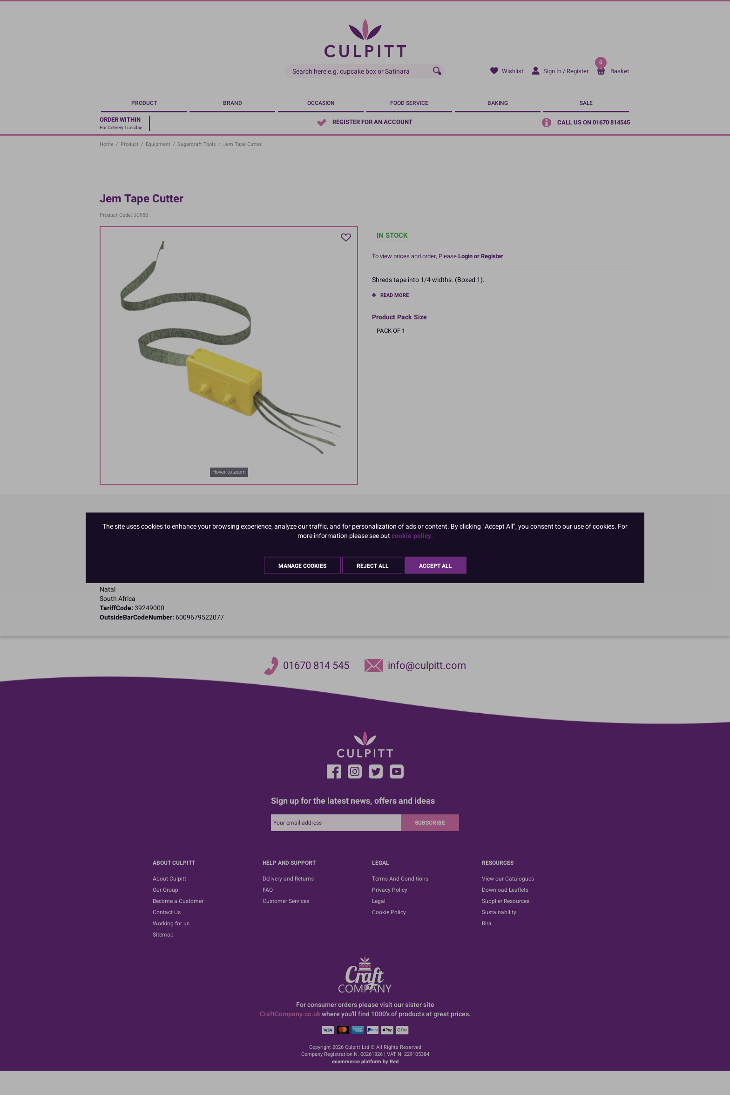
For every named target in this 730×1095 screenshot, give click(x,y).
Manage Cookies (302, 565)
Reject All (373, 565)
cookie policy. (412, 535)
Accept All (435, 565)
